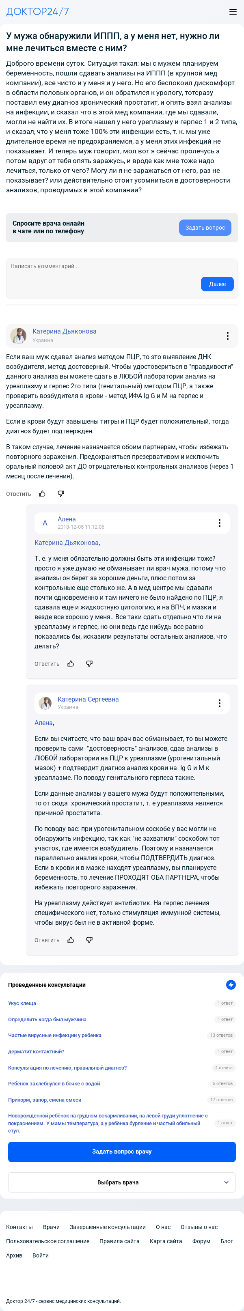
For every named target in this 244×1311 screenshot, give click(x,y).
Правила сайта (119, 1241)
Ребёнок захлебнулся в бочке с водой (54, 1084)
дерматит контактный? (36, 1051)
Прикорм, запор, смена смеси (44, 1100)
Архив (14, 1255)
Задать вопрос (205, 227)
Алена (44, 723)
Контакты (19, 1227)
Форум (201, 1241)
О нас (163, 1227)
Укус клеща (22, 1003)
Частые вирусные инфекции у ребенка (54, 1035)
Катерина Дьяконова (67, 543)
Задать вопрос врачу (122, 1151)
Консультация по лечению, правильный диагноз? (67, 1068)
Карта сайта (166, 1241)
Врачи (51, 1227)
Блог (226, 1241)
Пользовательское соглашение (47, 1241)
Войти (40, 1255)
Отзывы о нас (199, 1227)
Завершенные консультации (108, 1227)
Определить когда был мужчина (47, 1019)
